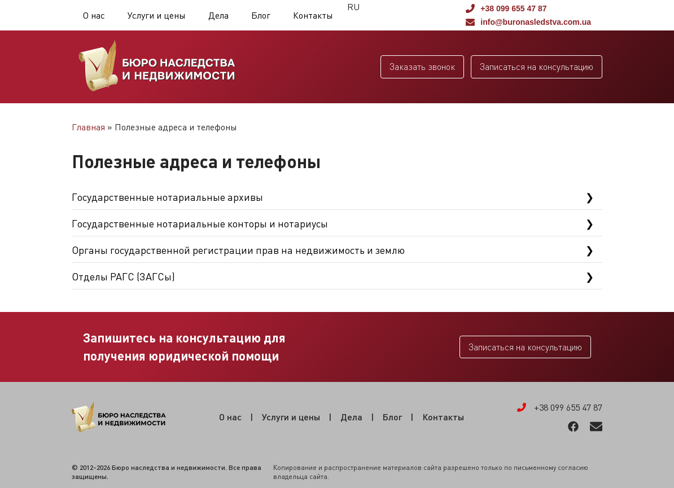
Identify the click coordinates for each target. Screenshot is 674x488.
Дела (218, 15)
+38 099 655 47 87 (506, 8)
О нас (94, 15)
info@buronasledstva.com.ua (528, 22)
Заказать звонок (422, 66)
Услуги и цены (157, 15)
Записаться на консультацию (536, 66)
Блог (260, 15)
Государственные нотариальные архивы (167, 197)
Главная (88, 127)
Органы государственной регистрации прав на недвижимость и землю (238, 250)
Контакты (313, 15)
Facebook (573, 426)
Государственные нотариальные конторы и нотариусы (200, 223)
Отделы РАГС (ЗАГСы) (123, 276)
